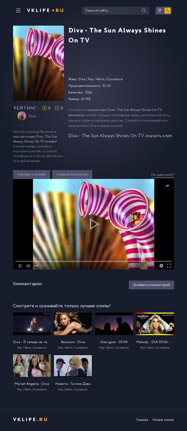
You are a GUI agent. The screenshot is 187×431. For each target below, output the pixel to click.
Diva (26, 117)
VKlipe (44, 11)
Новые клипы (163, 420)
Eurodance (115, 80)
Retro (100, 80)
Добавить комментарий (151, 286)
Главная (142, 420)
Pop (91, 80)
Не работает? (162, 175)
